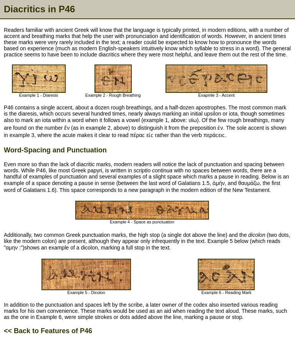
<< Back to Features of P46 (48, 331)
